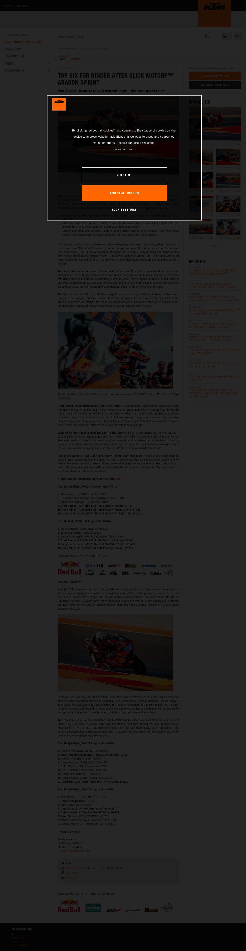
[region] (124, 157)
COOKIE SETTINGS (124, 209)
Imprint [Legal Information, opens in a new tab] (130, 149)
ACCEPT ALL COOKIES (124, 193)
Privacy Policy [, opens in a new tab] (120, 149)
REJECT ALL (124, 175)
